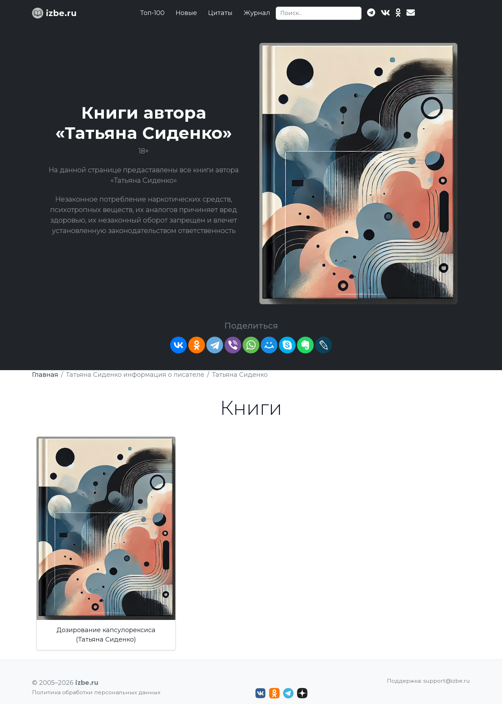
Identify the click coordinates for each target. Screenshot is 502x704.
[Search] (319, 13)
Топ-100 (152, 13)
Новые (186, 13)
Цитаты (220, 13)
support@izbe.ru (446, 680)
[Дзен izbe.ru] (302, 693)
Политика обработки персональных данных (96, 692)
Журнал (257, 13)
